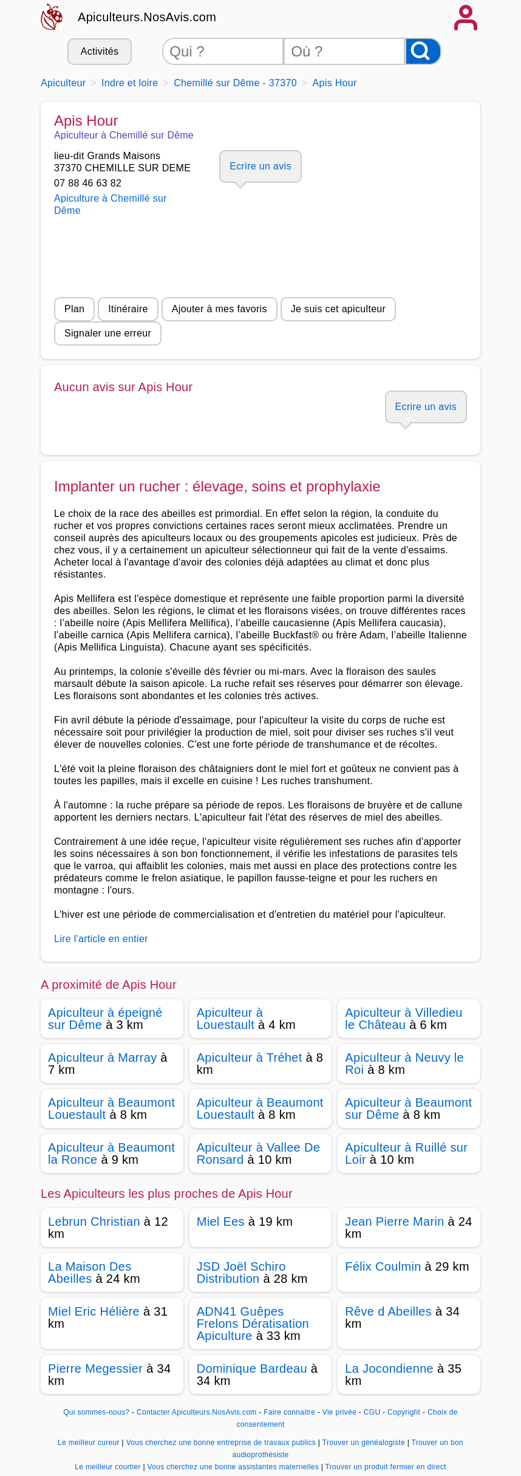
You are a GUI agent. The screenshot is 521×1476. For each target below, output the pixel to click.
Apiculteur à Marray (102, 1057)
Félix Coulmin (383, 1266)
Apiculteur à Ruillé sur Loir (406, 1153)
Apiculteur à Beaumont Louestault (111, 1108)
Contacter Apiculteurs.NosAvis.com (197, 1412)
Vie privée (339, 1412)
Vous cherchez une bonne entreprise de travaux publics (222, 1442)
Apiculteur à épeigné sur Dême (105, 1018)
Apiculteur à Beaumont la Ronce (111, 1153)
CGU (372, 1412)
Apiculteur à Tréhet (249, 1057)
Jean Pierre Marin (394, 1221)
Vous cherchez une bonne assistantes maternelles (234, 1467)
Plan (74, 309)
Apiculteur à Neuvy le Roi (404, 1063)
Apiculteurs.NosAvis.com (147, 17)
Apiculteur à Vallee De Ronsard (258, 1153)
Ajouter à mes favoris (219, 309)
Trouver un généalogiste (364, 1442)
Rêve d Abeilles (388, 1311)
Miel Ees (221, 1221)
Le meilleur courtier (109, 1467)
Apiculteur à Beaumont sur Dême (408, 1108)
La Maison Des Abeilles (90, 1272)
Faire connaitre (289, 1412)
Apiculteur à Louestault (230, 1018)
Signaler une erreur (107, 333)
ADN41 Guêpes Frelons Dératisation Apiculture (253, 1323)
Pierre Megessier (95, 1368)
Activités (99, 51)
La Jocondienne (389, 1368)
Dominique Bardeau (252, 1368)
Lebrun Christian (94, 1221)
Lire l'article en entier (101, 939)
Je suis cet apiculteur (338, 309)
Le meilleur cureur (89, 1442)
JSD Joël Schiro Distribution (241, 1272)
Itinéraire (128, 309)
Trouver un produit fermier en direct (385, 1467)
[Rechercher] (423, 51)
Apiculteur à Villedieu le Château (403, 1018)
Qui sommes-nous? (96, 1412)
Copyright (405, 1412)
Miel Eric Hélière (94, 1311)
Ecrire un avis (260, 166)
